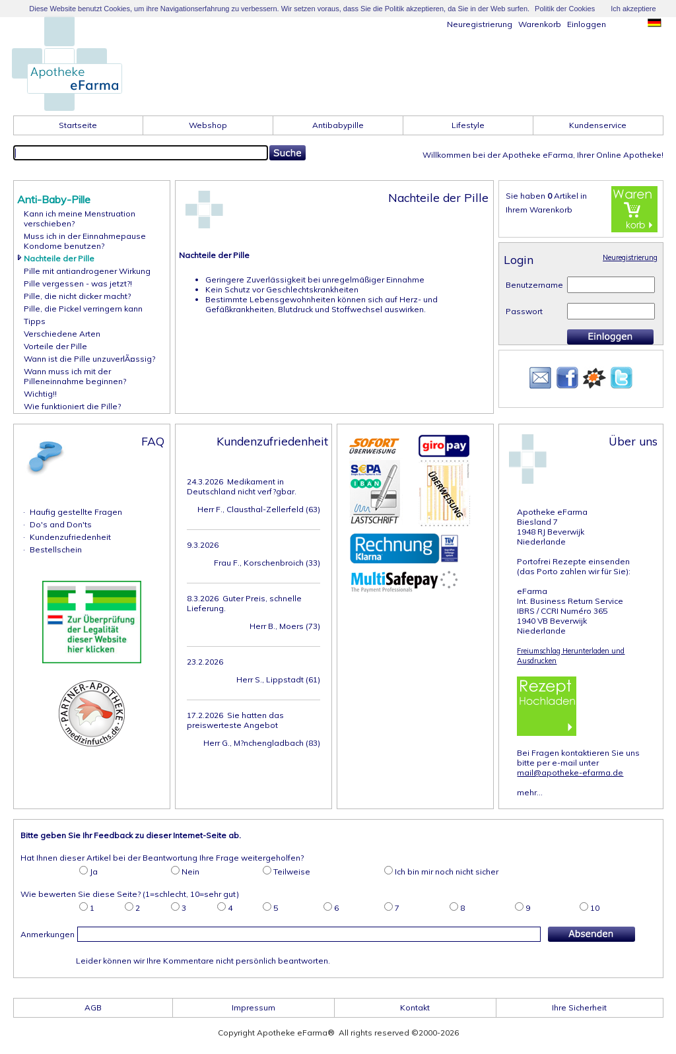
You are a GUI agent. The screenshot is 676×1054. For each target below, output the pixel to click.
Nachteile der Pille (59, 258)
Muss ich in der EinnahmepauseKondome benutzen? (85, 241)
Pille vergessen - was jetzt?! (78, 283)
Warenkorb (539, 24)
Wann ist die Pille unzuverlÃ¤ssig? (89, 359)
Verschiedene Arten (62, 334)
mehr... (530, 792)
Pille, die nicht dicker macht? (77, 296)
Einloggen (586, 24)
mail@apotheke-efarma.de (570, 772)
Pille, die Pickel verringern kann (83, 308)
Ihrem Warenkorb (539, 209)
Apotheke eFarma (552, 512)
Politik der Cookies (565, 9)
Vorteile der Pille (55, 346)
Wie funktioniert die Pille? (72, 406)
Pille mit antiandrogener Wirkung (87, 271)
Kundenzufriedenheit (70, 537)
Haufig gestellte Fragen (76, 512)
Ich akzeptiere (633, 9)
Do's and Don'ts (61, 524)
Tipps (35, 321)
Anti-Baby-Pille (53, 199)
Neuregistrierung (479, 24)
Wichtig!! (40, 394)
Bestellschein (56, 549)
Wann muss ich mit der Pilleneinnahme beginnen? (75, 376)
